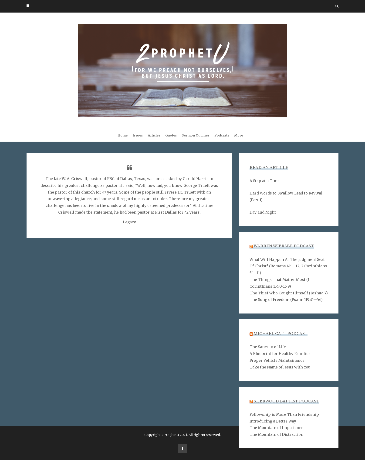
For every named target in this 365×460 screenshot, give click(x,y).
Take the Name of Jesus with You (280, 367)
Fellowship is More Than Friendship (284, 414)
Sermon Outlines (195, 135)
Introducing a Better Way (273, 421)
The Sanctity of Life (268, 346)
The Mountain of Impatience (276, 427)
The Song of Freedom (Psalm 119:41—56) (286, 299)
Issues (138, 135)
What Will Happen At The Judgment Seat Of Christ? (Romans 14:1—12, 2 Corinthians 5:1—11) (288, 266)
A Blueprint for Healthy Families (280, 353)
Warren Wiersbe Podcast (283, 246)
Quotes (171, 135)
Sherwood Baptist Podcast (286, 401)
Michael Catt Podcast (281, 333)
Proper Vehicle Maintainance (277, 360)
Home (123, 135)
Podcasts (221, 135)
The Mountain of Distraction (276, 434)
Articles (154, 135)
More (238, 135)
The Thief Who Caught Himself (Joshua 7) (289, 293)
